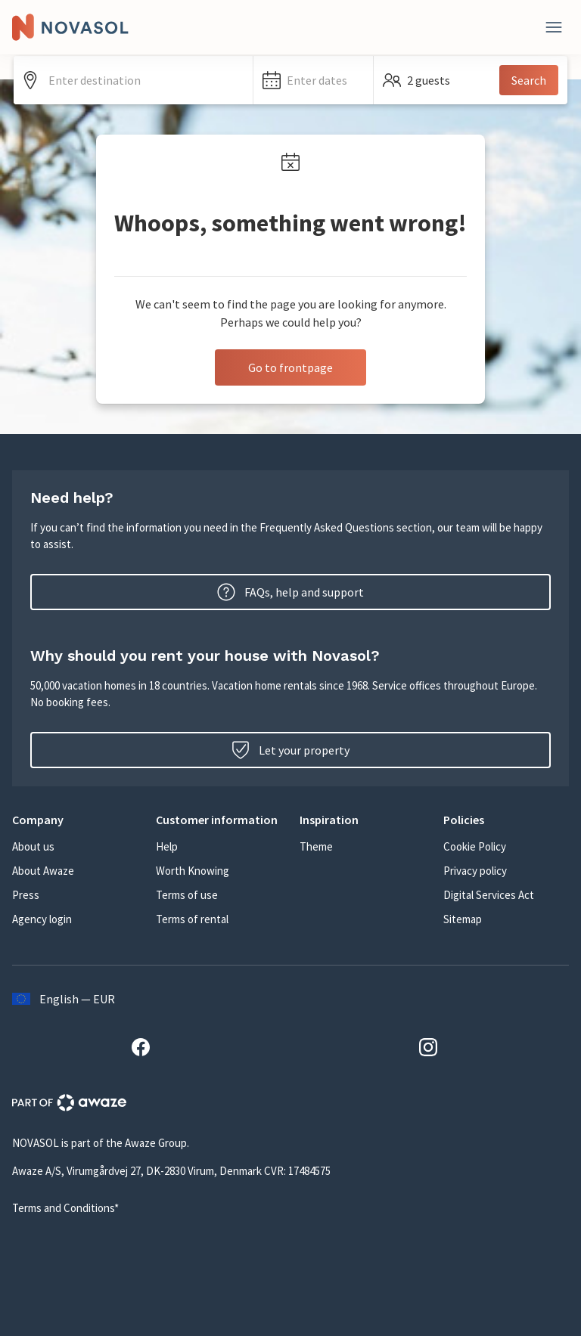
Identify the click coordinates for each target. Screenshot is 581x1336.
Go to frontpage (290, 367)
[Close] (554, 27)
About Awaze (43, 870)
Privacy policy (475, 870)
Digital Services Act (488, 895)
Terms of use (187, 895)
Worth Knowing (192, 870)
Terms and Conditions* (65, 1208)
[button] (313, 80)
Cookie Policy (474, 846)
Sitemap (462, 919)
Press (25, 895)
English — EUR (63, 999)
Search (528, 80)
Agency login (42, 919)
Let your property (290, 750)
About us (33, 846)
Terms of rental (192, 919)
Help (167, 846)
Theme (316, 846)
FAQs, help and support (290, 592)
